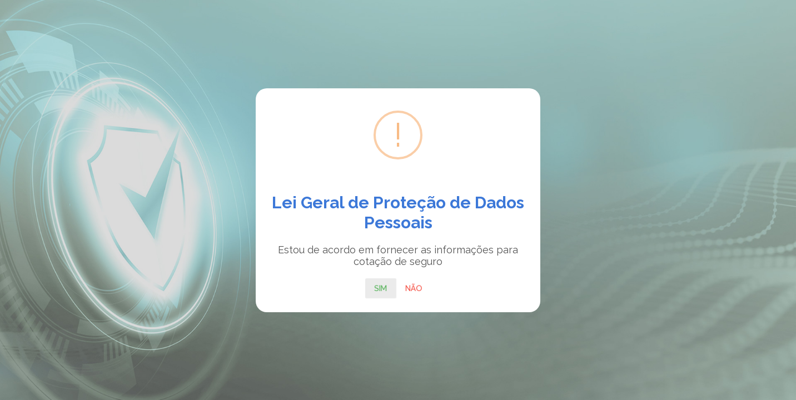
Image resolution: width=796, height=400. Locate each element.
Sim (380, 287)
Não (413, 287)
